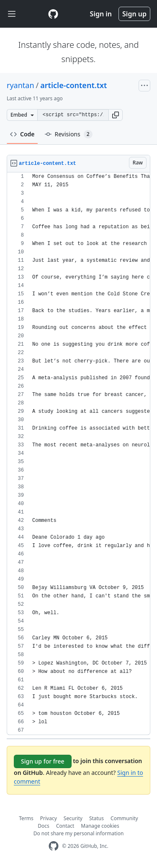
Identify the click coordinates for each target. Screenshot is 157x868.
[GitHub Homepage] (54, 846)
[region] (78, 453)
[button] (115, 115)
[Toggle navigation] (12, 14)
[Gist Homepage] (53, 14)
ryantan (20, 85)
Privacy (48, 818)
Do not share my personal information (78, 833)
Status (96, 818)
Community (124, 818)
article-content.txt (73, 85)
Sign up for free (42, 761)
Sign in (101, 13)
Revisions (69, 134)
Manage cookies (100, 825)
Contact (65, 825)
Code (22, 134)
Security (73, 818)
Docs (43, 825)
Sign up (134, 13)
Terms (26, 818)
